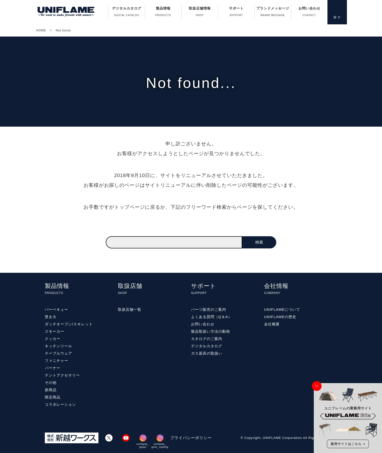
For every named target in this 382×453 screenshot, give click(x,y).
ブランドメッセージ (273, 12)
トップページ (129, 207)
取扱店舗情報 (199, 12)
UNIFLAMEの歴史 (280, 317)
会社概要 (272, 324)
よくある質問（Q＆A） (211, 317)
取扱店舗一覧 (129, 309)
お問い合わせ (309, 12)
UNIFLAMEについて (282, 309)
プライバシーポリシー (191, 438)
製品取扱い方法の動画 (210, 331)
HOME (41, 30)
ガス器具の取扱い (206, 353)
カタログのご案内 (206, 339)
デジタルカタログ (126, 12)
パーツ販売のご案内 (208, 309)
